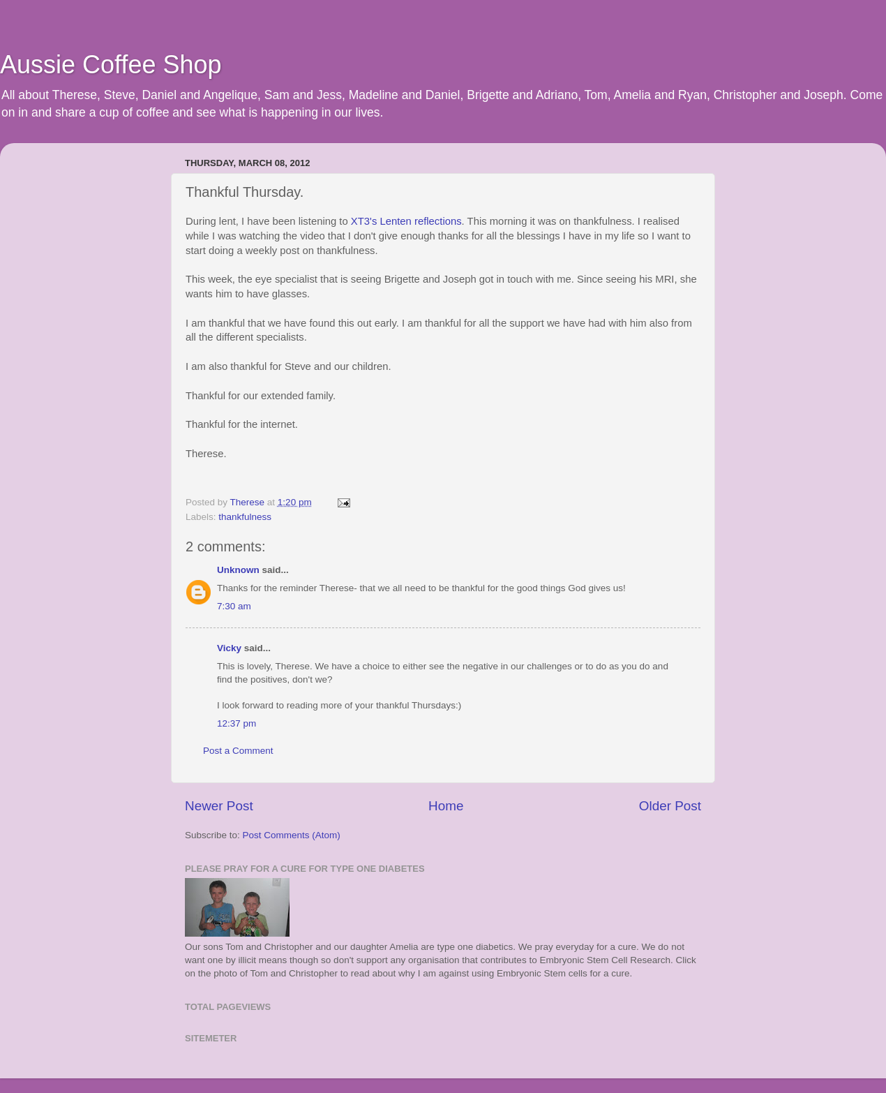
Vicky (229, 648)
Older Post (670, 805)
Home (445, 805)
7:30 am (234, 606)
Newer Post (219, 805)
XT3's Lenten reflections (406, 221)
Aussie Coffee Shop (111, 64)
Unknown (238, 570)
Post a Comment (238, 750)
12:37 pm (236, 723)
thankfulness (244, 517)
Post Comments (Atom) (291, 835)
